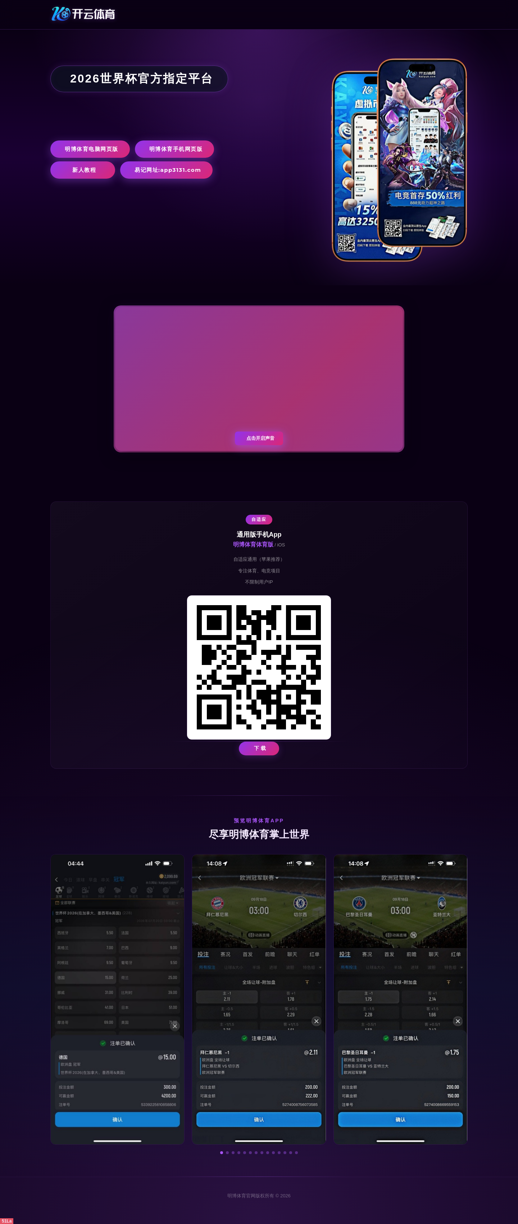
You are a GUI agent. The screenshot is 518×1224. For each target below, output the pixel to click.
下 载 (260, 748)
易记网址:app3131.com (168, 169)
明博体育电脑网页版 (91, 149)
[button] (221, 1152)
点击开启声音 (260, 438)
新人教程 (84, 169)
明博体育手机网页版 (176, 149)
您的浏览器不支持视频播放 (259, 379)
